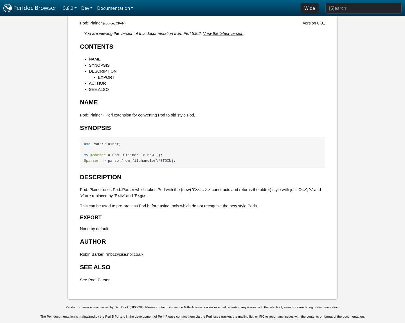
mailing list (245, 316)
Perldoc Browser (30, 8)
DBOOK (137, 307)
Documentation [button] (113, 8)
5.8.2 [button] (68, 8)
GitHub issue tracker (198, 307)
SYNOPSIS (99, 65)
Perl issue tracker (218, 316)
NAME (95, 59)
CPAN (120, 23)
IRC (261, 316)
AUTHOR (97, 83)
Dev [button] (85, 8)
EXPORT (106, 77)
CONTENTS (96, 46)
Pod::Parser (98, 280)
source (109, 23)
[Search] (363, 8)
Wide (309, 8)
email (222, 307)
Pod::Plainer (91, 23)
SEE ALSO (99, 89)
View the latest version (223, 33)
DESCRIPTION (102, 71)
